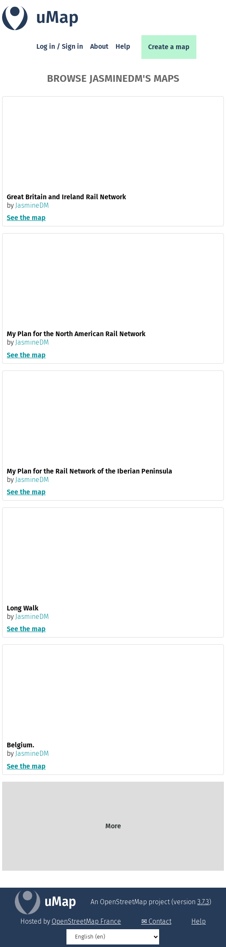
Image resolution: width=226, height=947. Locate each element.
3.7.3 (203, 902)
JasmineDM (32, 205)
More (113, 826)
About (99, 47)
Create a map (169, 47)
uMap (60, 901)
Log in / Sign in (59, 47)
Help (123, 47)
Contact (160, 921)
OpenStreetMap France (86, 921)
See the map (26, 218)
